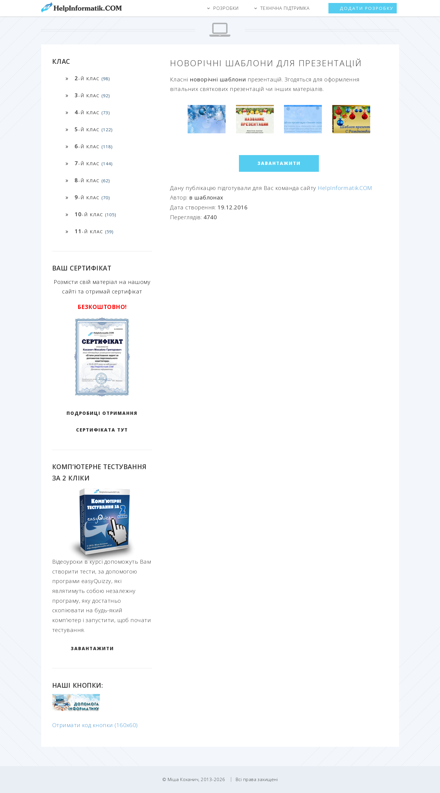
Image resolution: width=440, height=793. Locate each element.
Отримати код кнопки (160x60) (95, 725)
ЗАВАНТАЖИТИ (92, 648)
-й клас (92, 78)
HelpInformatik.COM (345, 187)
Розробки (226, 8)
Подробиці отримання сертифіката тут (102, 421)
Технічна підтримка (285, 8)
